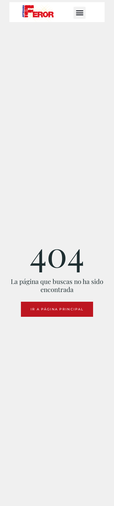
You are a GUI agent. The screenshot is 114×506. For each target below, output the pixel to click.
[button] (79, 13)
